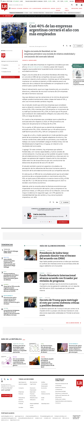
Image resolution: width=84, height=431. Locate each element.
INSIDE (80, 8)
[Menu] (10, 8)
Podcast (21, 403)
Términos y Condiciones (61, 393)
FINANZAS (13, 8)
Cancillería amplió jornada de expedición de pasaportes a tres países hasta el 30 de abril (47, 363)
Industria (6, 257)
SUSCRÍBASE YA (63, 222)
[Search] (72, 5)
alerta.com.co (5, 420)
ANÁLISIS (53, 8)
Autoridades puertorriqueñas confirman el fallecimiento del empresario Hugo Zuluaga (9, 263)
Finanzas (21, 393)
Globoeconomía (45, 393)
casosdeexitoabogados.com (8, 418)
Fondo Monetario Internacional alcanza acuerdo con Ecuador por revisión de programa (59, 278)
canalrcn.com (38, 418)
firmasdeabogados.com (46, 416)
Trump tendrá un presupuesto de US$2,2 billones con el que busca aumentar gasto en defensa (11, 277)
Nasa (26, 12)
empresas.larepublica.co (32, 416)
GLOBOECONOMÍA (36, 8)
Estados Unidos (58, 12)
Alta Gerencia (33, 382)
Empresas (21, 392)
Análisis (43, 382)
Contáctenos (58, 389)
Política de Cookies (60, 399)
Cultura (6, 308)
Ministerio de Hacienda (74, 12)
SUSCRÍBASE (79, 1)
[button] (24, 216)
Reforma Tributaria (39, 12)
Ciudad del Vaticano (18, 343)
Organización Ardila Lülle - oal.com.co (77, 417)
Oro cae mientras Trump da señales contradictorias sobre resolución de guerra (19, 362)
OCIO (30, 8)
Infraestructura (33, 397)
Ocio (42, 399)
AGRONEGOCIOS (46, 8)
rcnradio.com (47, 418)
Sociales (21, 407)
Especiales (32, 392)
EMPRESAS (25, 8)
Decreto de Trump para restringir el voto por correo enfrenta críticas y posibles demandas (59, 303)
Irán (65, 12)
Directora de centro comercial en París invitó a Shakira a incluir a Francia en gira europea (12, 301)
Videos (32, 407)
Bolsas (15, 356)
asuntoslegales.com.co (7, 416)
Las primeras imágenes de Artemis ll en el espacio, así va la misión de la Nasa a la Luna (12, 313)
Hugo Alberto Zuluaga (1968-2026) (11, 252)
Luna (31, 12)
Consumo (21, 388)
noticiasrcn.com (56, 418)
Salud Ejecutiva (45, 403)
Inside (42, 397)
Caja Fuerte (33, 384)
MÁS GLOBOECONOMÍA (72, 322)
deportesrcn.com (14, 420)
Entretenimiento (8, 295)
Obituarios (32, 399)
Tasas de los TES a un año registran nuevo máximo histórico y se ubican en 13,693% (12, 289)
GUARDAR (78, 46)
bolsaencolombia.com (61, 416)
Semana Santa (49, 12)
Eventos (43, 392)
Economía (44, 388)
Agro (42, 343)
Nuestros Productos (60, 387)
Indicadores (22, 397)
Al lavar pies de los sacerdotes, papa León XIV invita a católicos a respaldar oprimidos (20, 349)
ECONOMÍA (19, 8)
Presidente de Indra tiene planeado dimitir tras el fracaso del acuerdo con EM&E (58, 255)
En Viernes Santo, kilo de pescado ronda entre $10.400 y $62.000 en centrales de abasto (48, 349)
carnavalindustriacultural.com (25, 418)
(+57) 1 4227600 (5, 390)
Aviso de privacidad (60, 391)
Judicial (43, 356)
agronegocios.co (19, 416)
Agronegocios (22, 382)
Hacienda (6, 284)
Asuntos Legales (23, 384)
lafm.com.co (65, 418)
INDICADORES (74, 8)
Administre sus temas (8, 77)
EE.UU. (5, 271)
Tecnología (7, 249)
